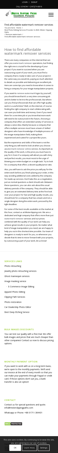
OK (15, 447)
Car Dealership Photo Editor (17, 307)
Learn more (29, 447)
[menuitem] (25, 2)
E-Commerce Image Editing (21, 286)
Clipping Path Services (14, 296)
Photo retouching (12, 266)
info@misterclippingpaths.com (18, 407)
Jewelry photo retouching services (20, 271)
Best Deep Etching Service (16, 312)
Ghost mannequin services (17, 276)
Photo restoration (12, 302)
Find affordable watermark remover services (28, 24)
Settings (43, 447)
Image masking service (15, 281)
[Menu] (49, 15)
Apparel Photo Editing (14, 291)
